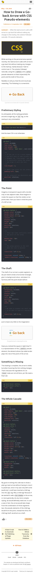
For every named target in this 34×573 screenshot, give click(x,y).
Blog (2, 8)
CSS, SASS (9, 8)
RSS (25, 557)
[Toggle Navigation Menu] (31, 2)
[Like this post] (30, 9)
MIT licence (28, 563)
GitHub (14, 557)
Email (9, 557)
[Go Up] (17, 552)
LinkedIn (20, 557)
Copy (30, 123)
